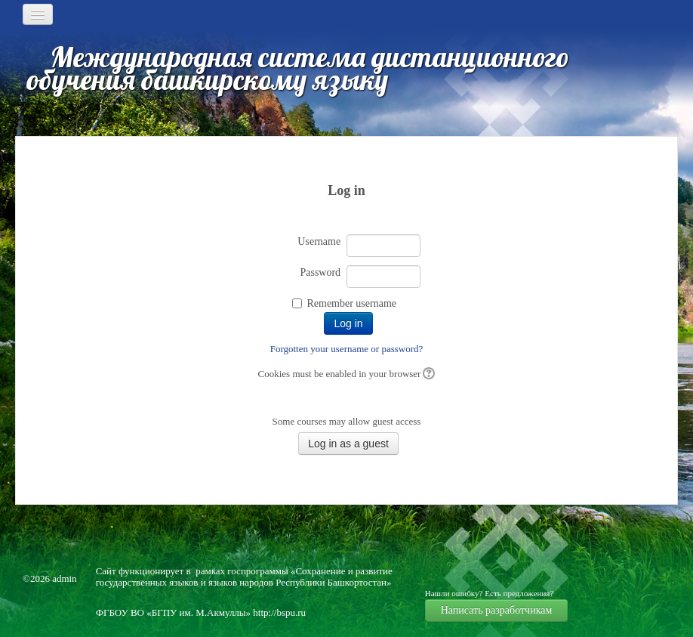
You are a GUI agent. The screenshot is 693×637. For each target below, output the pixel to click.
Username (318, 241)
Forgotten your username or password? (347, 348)
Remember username (351, 303)
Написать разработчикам (497, 610)
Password (320, 272)
